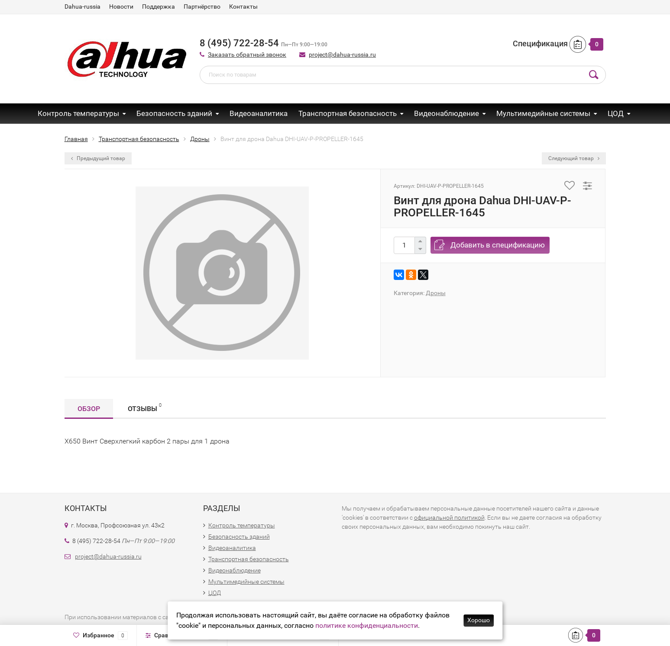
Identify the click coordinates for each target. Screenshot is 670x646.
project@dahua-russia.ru (342, 54)
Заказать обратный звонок (247, 54)
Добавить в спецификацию (497, 245)
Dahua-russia (82, 6)
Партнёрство (202, 6)
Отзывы (145, 407)
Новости (121, 6)
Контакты (243, 6)
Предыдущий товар (98, 158)
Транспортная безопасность (347, 113)
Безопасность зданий (174, 113)
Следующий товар (573, 158)
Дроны (436, 292)
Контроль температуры (78, 113)
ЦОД (616, 113)
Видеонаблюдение (446, 113)
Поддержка (158, 6)
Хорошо (478, 620)
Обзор (89, 409)
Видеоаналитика (259, 113)
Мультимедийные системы (543, 113)
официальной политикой (449, 517)
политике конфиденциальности (366, 625)
